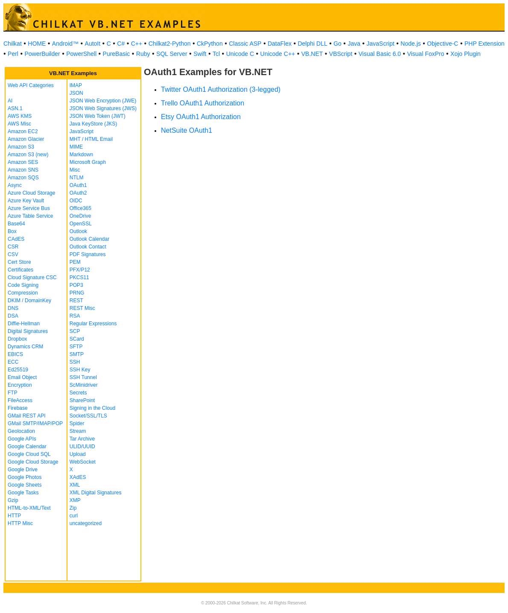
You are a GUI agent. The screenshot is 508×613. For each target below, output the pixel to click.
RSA (75, 316)
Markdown (81, 155)
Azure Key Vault (26, 201)
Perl (13, 53)
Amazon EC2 (23, 131)
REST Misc (82, 308)
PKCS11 (79, 277)
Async (15, 185)
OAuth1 (78, 185)
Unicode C (240, 53)
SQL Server (171, 53)
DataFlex (280, 43)
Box (12, 231)
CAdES (16, 239)
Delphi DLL (312, 43)
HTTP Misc (20, 523)
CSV (13, 254)
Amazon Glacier (26, 139)
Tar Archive (82, 439)
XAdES (78, 477)
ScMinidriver (84, 385)
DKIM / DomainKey (29, 301)
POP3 (76, 285)
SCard (77, 339)
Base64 (16, 224)
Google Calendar (27, 447)
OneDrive (80, 216)
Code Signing (23, 285)
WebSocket (83, 462)
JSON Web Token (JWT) (98, 116)
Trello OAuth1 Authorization (202, 103)
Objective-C (442, 43)
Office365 (80, 208)
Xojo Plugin (465, 53)
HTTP (14, 516)
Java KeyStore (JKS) (93, 124)
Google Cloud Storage (33, 462)
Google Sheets (24, 485)
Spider (77, 423)
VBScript (340, 53)
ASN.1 (15, 108)
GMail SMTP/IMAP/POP (35, 423)
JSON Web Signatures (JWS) (103, 108)
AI (10, 101)
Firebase (18, 408)
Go (337, 43)
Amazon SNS (23, 170)
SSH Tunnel (83, 377)
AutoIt (93, 43)
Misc (75, 170)
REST (76, 301)
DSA (13, 316)
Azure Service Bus (29, 208)
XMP (75, 500)
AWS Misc (19, 124)
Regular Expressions (93, 324)
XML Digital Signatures (96, 493)
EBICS (15, 354)
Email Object (22, 377)
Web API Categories (31, 85)
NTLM (77, 178)
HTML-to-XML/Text (29, 508)
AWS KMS (20, 116)
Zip (73, 508)
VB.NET (312, 53)
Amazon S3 (21, 147)
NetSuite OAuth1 (186, 130)
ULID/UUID (82, 447)
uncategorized (86, 523)
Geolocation (21, 431)
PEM (75, 262)
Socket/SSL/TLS (88, 416)
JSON (76, 93)
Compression (23, 293)
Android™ (65, 43)
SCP (75, 331)
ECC (13, 362)
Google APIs (22, 439)
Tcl (216, 53)
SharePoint (82, 400)
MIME (76, 147)
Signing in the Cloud (92, 408)
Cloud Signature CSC (32, 277)
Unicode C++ (277, 53)
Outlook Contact (88, 247)
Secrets (78, 393)
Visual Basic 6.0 (380, 53)
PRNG (77, 293)
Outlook (78, 231)
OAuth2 (78, 193)
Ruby (143, 53)
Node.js (410, 43)
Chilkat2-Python (170, 43)
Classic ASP (245, 43)
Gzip (13, 500)
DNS (13, 308)
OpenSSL (81, 224)
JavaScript (380, 43)
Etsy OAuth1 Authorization (201, 116)
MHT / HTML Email (91, 139)
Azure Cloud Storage (31, 193)
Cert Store (19, 262)
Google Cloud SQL (29, 454)
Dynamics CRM (25, 347)
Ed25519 (18, 370)
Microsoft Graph (88, 162)
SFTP (76, 347)
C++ (136, 43)
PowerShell (81, 53)
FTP (13, 393)
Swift (199, 53)
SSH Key (80, 370)
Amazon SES (23, 162)
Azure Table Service (30, 216)
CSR (13, 247)
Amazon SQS (23, 178)
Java (353, 43)
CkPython (210, 43)
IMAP (76, 85)
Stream (78, 431)
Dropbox (17, 339)
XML (75, 485)
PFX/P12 (80, 270)
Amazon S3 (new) (28, 155)
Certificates (20, 270)
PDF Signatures (88, 254)
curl (74, 516)
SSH (75, 362)
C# (121, 43)
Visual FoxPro (425, 53)
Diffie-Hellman (24, 324)
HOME (37, 43)
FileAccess (20, 400)
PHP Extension (484, 43)
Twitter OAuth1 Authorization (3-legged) (220, 89)
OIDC (76, 201)
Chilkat (12, 43)
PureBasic (116, 53)
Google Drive (23, 470)
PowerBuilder (42, 53)
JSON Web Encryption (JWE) (103, 101)
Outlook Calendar (89, 239)
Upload (78, 454)
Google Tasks (23, 493)
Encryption (20, 385)
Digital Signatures (28, 331)
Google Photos (24, 477)
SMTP (77, 354)
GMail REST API (26, 416)
